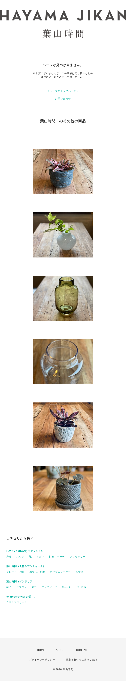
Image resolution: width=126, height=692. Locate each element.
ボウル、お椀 (37, 571)
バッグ (20, 556)
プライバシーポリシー (42, 659)
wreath (82, 587)
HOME (41, 650)
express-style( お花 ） (21, 596)
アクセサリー (77, 556)
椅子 (9, 587)
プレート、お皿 (15, 571)
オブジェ (21, 587)
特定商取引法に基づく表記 (81, 659)
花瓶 (34, 587)
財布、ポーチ (57, 556)
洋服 (9, 556)
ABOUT (60, 650)
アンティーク (49, 587)
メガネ (40, 556)
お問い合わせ (63, 98)
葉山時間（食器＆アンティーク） (25, 566)
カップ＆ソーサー (60, 571)
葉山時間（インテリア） (20, 581)
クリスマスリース (16, 602)
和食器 (79, 571)
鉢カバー (67, 587)
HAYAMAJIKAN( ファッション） (26, 551)
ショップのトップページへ (63, 91)
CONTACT (82, 650)
